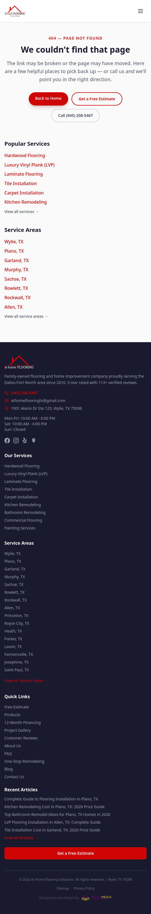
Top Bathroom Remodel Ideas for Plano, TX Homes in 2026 (57, 814)
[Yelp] (25, 440)
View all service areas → (26, 316)
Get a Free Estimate (97, 98)
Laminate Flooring (23, 174)
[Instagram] (16, 440)
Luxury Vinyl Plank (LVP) (29, 165)
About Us (12, 745)
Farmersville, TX (18, 654)
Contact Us (14, 776)
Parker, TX (13, 638)
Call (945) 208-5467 (75, 115)
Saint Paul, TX (16, 669)
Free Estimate (16, 707)
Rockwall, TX (17, 298)
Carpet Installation (24, 193)
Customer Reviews (21, 738)
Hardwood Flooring (24, 155)
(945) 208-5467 (24, 392)
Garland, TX (16, 260)
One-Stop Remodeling (24, 761)
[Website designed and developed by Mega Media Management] (75, 898)
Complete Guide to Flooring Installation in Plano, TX (51, 799)
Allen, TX (13, 307)
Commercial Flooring (23, 520)
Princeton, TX (16, 615)
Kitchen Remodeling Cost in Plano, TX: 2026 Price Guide (54, 806)
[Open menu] (140, 11)
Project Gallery (17, 730)
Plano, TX (14, 251)
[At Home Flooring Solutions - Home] (14, 11)
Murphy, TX (16, 270)
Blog (8, 769)
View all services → (21, 211)
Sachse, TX (15, 279)
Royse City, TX (16, 623)
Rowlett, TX (16, 288)
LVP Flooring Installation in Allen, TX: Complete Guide (52, 822)
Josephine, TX (16, 662)
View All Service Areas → (26, 680)
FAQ (8, 753)
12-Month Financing (22, 722)
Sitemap (63, 888)
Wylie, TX (13, 242)
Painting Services (19, 528)
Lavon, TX (13, 646)
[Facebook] (7, 440)
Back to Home (48, 98)
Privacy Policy (84, 888)
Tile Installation (20, 183)
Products (12, 714)
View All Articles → (21, 837)
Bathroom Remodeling (25, 512)
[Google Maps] (33, 440)
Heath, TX (13, 631)
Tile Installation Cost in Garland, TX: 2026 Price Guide (52, 830)
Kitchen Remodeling (25, 202)
